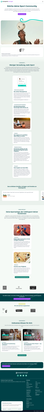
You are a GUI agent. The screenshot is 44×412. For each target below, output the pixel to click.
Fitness (27, 385)
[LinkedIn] (26, 376)
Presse (27, 407)
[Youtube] (21, 376)
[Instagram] (18, 376)
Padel (36, 386)
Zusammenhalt (28, 396)
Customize (19, 409)
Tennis (36, 385)
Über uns (27, 400)
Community (28, 395)
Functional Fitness (29, 386)
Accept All (9, 409)
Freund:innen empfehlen (37, 394)
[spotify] (23, 376)
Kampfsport (28, 387)
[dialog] (12, 406)
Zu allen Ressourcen (22, 355)
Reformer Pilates (29, 384)
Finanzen (27, 394)
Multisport (37, 387)
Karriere (27, 401)
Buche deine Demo (22, 14)
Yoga (27, 381)
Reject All (4, 409)
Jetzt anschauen (11, 350)
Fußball (36, 384)
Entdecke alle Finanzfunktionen (20, 116)
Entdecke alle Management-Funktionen (21, 100)
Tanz (36, 381)
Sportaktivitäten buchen (29, 403)
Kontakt (27, 406)
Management (28, 391)
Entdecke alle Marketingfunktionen (22, 277)
